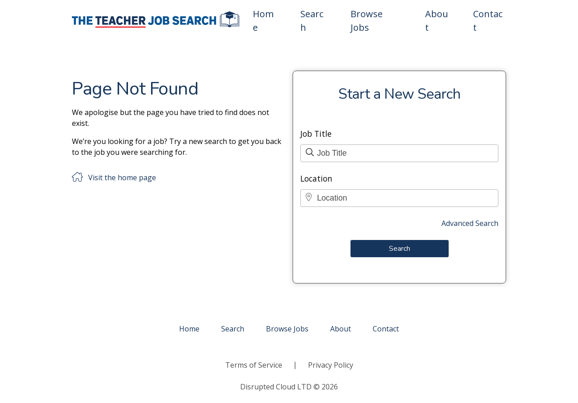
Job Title (316, 133)
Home (263, 21)
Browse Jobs (367, 21)
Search (311, 21)
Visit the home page (122, 177)
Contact (487, 21)
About (436, 21)
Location (316, 178)
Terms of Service (253, 365)
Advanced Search (469, 223)
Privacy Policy (330, 365)
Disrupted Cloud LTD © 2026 (289, 387)
